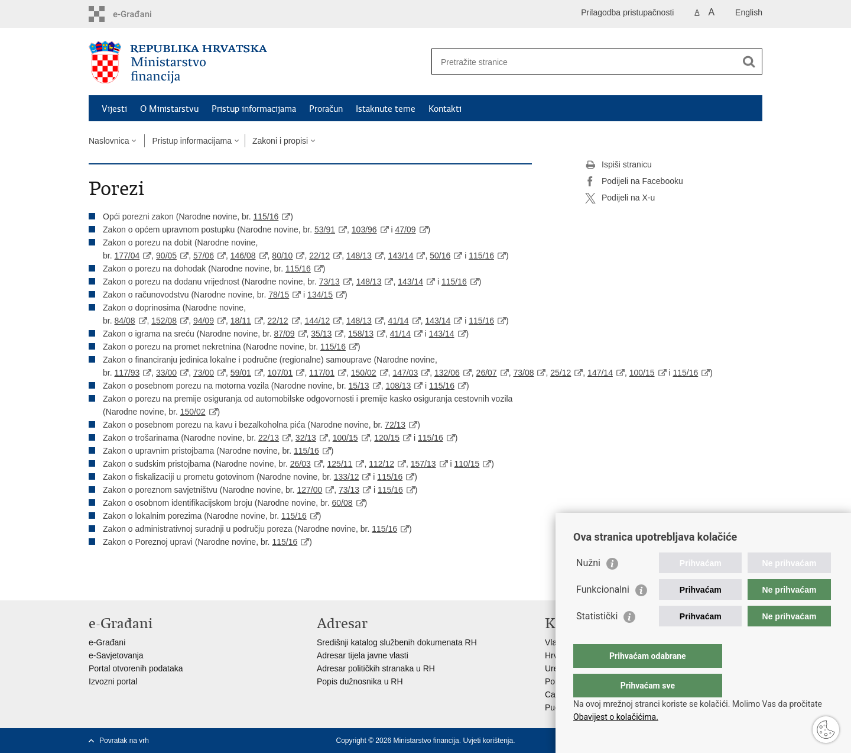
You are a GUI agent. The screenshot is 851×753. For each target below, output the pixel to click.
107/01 (280, 372)
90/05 (166, 255)
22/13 (268, 437)
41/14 (398, 320)
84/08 (124, 320)
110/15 (466, 463)
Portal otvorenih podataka (136, 668)
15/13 (359, 385)
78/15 (278, 294)
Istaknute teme (385, 109)
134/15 (320, 294)
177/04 (126, 255)
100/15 (642, 372)
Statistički (597, 639)
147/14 (600, 372)
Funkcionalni (602, 613)
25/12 (560, 372)
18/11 (240, 320)
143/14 (401, 255)
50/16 (440, 255)
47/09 (405, 229)
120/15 (386, 437)
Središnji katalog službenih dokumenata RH (397, 642)
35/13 (321, 333)
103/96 (364, 229)
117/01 (321, 372)
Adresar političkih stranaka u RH (376, 668)
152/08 (164, 320)
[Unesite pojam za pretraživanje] (584, 62)
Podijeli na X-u (620, 198)
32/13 (305, 437)
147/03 (405, 372)
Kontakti (445, 109)
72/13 (395, 424)
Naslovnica (109, 141)
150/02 (363, 372)
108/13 (398, 385)
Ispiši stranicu (618, 165)
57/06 (203, 255)
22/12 (319, 255)
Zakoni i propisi (280, 141)
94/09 (203, 320)
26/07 (486, 372)
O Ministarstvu (169, 109)
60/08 (342, 503)
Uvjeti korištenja (488, 740)
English (748, 12)
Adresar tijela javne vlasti (362, 655)
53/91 (324, 229)
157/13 (423, 463)
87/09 (284, 333)
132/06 (447, 372)
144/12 (317, 320)
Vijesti (114, 109)
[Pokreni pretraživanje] (749, 61)
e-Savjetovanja (116, 655)
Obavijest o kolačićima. (615, 717)
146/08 (243, 255)
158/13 (360, 333)
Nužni (588, 586)
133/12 (346, 476)
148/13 (359, 255)
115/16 (265, 216)
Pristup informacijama (254, 109)
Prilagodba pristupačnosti (627, 12)
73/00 (203, 372)
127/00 (309, 490)
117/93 (126, 372)
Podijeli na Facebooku (634, 181)
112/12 (381, 463)
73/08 (523, 372)
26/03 (300, 463)
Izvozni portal (113, 681)
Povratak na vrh (124, 740)
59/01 (240, 372)
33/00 (166, 372)
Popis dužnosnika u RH (360, 681)
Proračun (326, 109)
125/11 (340, 463)
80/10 (282, 255)
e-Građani (107, 642)
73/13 (329, 281)
